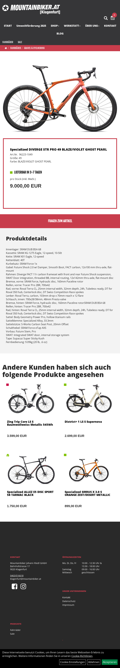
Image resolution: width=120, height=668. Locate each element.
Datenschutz (68, 601)
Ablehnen (93, 662)
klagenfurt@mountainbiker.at (25, 578)
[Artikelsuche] (106, 18)
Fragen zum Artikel (60, 221)
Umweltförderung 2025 (31, 25)
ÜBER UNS (92, 25)
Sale (20, 42)
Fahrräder (7, 42)
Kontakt (66, 597)
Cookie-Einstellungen (72, 662)
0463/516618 (16, 575)
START (8, 25)
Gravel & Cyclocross (34, 48)
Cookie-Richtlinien (81, 656)
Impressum (68, 604)
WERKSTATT (72, 25)
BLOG (60, 33)
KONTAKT (110, 25)
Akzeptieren (110, 662)
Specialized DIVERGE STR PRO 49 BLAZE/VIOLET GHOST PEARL (58, 149)
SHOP (55, 25)
